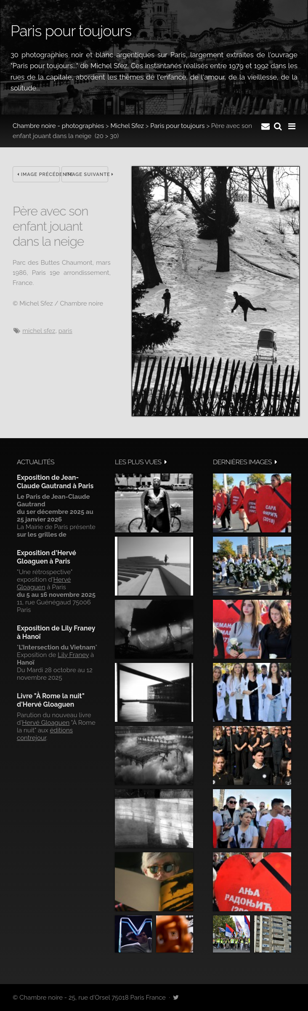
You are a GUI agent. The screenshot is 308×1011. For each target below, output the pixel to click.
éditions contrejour (45, 734)
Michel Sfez (127, 126)
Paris (65, 331)
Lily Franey (73, 655)
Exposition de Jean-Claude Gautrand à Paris (55, 482)
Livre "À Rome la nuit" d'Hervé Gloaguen (51, 700)
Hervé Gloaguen (44, 583)
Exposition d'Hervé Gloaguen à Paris (46, 557)
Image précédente (38, 174)
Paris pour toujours (177, 126)
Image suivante (87, 174)
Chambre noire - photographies (58, 126)
